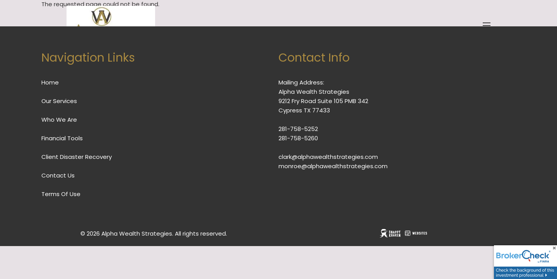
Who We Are (59, 119)
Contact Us (58, 175)
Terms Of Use (60, 194)
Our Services (59, 101)
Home (50, 82)
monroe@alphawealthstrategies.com (333, 166)
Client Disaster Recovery (76, 157)
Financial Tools (62, 138)
